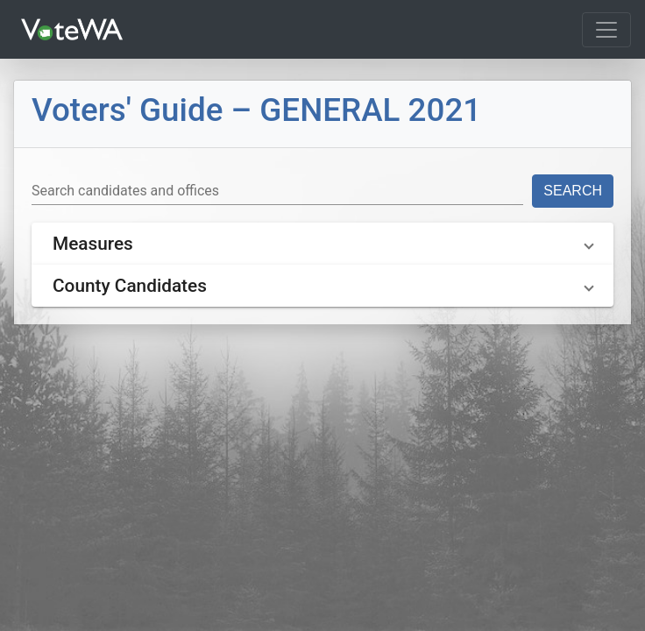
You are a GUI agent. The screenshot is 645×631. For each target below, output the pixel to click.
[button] (322, 244)
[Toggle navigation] (606, 29)
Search (572, 190)
